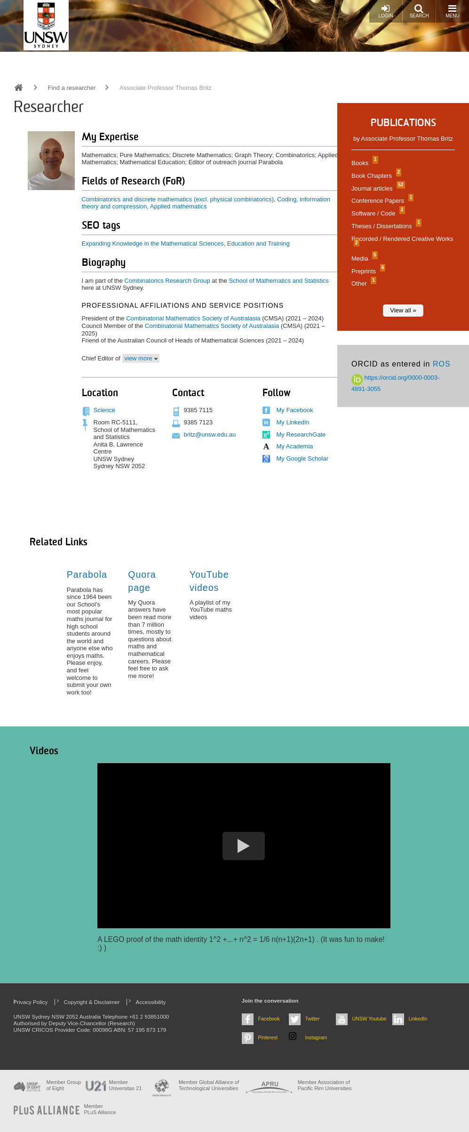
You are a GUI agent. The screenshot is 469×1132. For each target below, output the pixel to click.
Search (419, 11)
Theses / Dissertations (385, 226)
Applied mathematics (178, 206)
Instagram (316, 1037)
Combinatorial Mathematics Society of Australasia (193, 318)
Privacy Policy (31, 1002)
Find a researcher (72, 87)
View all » (403, 310)
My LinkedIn (293, 422)
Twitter (312, 1018)
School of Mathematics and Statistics (278, 280)
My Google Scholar (303, 458)
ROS (442, 364)
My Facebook (295, 410)
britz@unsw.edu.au (210, 434)
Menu (452, 11)
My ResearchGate (301, 434)
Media (363, 258)
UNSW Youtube (369, 1018)
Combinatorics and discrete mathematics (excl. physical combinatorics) (178, 199)
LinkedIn (418, 1018)
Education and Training (258, 243)
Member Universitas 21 (125, 1085)
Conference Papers (381, 200)
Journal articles (377, 188)
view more (138, 358)
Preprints (367, 271)
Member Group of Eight (64, 1085)
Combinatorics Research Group (167, 280)
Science (104, 410)
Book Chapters (375, 175)
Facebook (269, 1018)
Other (362, 283)
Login (385, 11)
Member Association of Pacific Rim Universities (325, 1085)
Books (363, 163)
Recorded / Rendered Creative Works (402, 241)
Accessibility (151, 1002)
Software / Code (377, 213)
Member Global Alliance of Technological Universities (209, 1085)
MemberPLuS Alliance (100, 1109)
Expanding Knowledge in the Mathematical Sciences (153, 243)
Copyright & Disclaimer (92, 1002)
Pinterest (268, 1037)
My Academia (295, 446)
